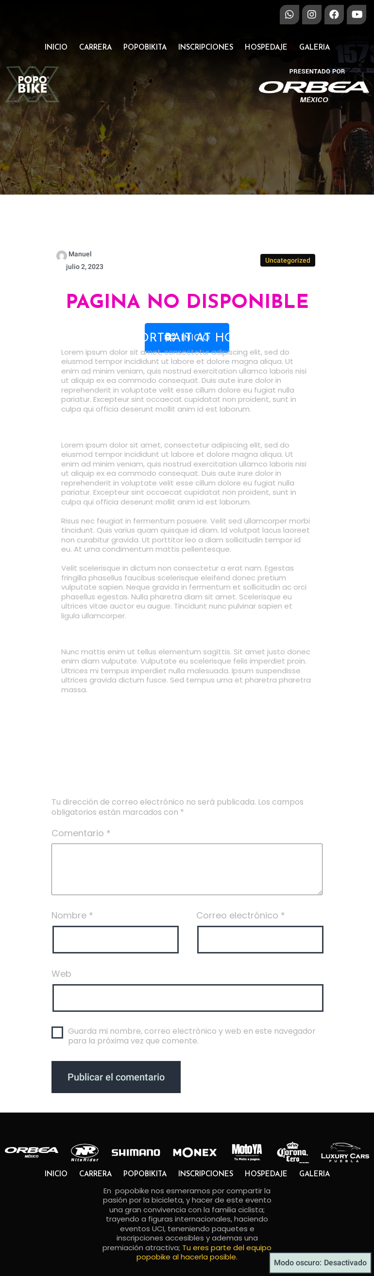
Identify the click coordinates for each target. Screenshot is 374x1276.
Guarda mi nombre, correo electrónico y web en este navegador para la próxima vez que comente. (192, 1107)
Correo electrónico (240, 986)
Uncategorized (287, 331)
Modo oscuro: (320, 1263)
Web (61, 1044)
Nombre (72, 986)
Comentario (81, 904)
